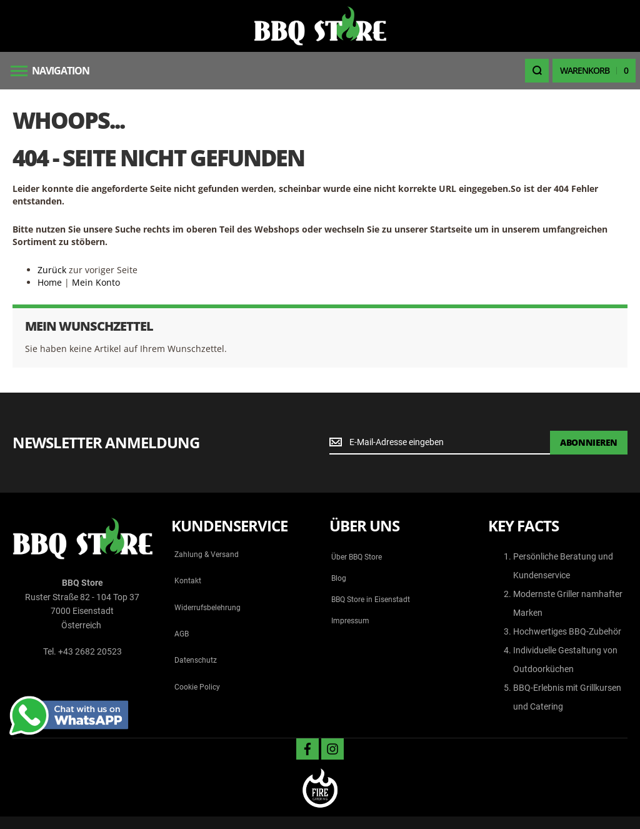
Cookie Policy (197, 687)
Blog (338, 578)
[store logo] (320, 26)
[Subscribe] (589, 443)
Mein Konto (96, 282)
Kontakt (187, 580)
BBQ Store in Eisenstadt (370, 599)
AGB (181, 634)
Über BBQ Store (356, 557)
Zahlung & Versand (206, 554)
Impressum (350, 620)
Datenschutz (195, 660)
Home (50, 282)
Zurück (52, 270)
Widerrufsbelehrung (207, 607)
